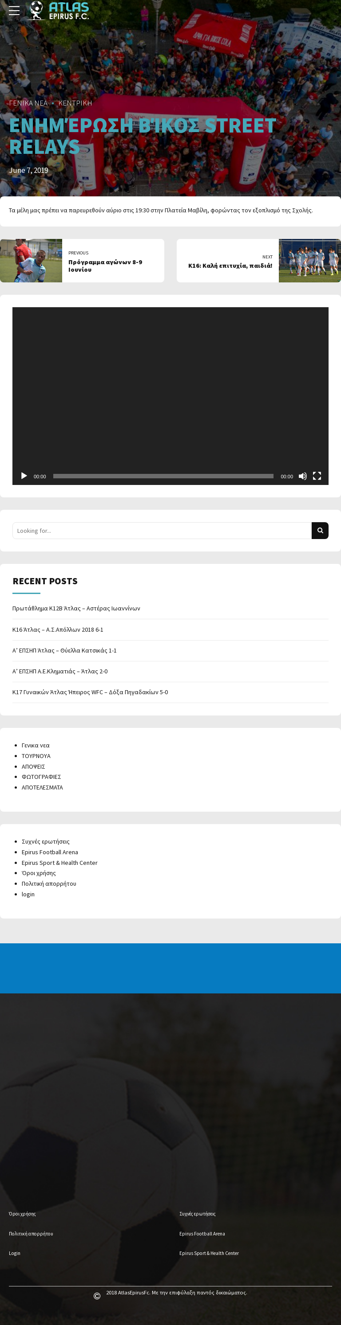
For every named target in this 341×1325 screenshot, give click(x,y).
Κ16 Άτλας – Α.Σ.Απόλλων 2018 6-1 (57, 629)
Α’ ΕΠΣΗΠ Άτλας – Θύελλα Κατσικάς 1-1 (64, 650)
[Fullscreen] (317, 476)
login (28, 894)
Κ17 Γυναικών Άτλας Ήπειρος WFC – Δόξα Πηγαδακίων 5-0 (90, 692)
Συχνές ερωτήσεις (46, 841)
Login (14, 1253)
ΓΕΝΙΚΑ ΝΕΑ (28, 103)
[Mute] (302, 476)
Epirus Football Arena (50, 852)
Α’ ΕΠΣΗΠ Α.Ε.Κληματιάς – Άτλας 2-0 (59, 671)
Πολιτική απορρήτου (49, 883)
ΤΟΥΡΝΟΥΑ (36, 756)
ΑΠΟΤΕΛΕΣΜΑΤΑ (42, 787)
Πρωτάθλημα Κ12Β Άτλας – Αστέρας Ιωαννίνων (76, 608)
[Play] (24, 476)
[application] (170, 396)
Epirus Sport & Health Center (60, 863)
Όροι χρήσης (39, 873)
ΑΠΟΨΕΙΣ (33, 766)
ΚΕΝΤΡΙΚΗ (75, 103)
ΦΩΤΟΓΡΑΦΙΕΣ (41, 777)
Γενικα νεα (36, 745)
